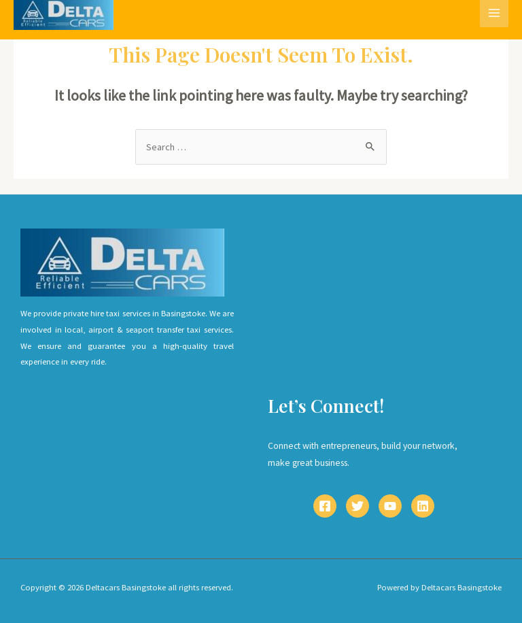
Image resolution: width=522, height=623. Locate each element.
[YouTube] (390, 506)
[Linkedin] (422, 506)
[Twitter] (357, 506)
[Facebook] (324, 506)
